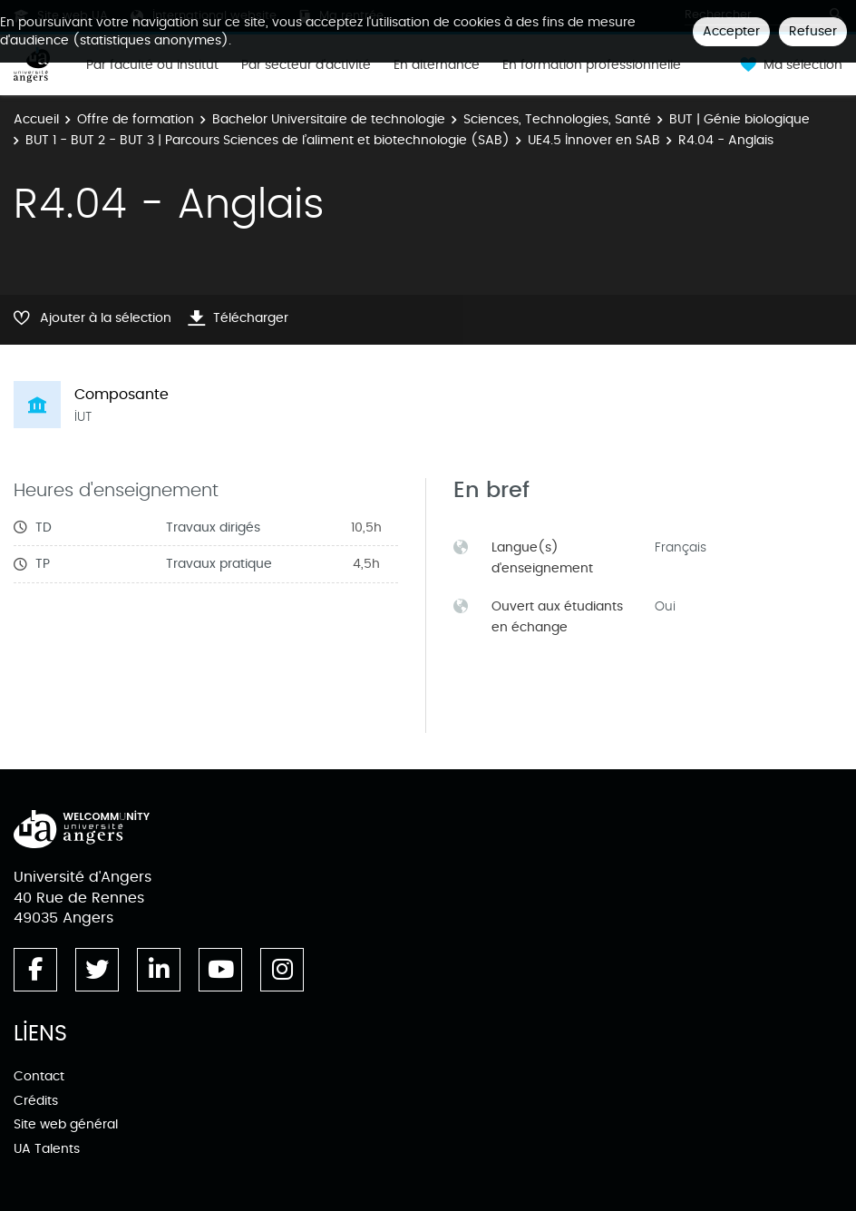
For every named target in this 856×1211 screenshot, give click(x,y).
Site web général (66, 1124)
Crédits (36, 1100)
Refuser (813, 31)
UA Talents (47, 1148)
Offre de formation (135, 119)
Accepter (731, 31)
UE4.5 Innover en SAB (594, 140)
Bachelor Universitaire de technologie (328, 119)
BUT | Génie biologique (739, 119)
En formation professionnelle (591, 65)
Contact (39, 1076)
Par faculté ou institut (152, 65)
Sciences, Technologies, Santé (557, 119)
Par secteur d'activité (306, 65)
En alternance (437, 65)
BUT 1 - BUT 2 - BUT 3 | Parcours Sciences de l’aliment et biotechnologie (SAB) (267, 140)
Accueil (36, 119)
